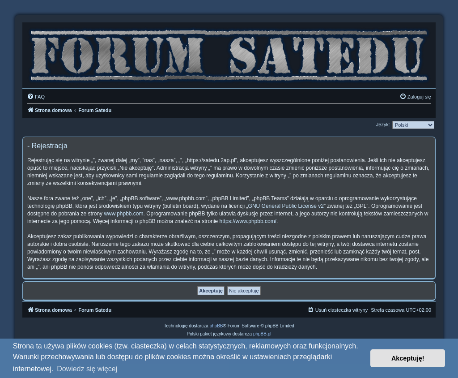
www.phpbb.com (123, 213)
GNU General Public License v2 (286, 206)
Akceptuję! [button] (407, 358)
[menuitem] (36, 96)
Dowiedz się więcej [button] (87, 369)
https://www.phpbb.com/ (248, 221)
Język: (383, 124)
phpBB (216, 325)
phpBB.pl (262, 333)
